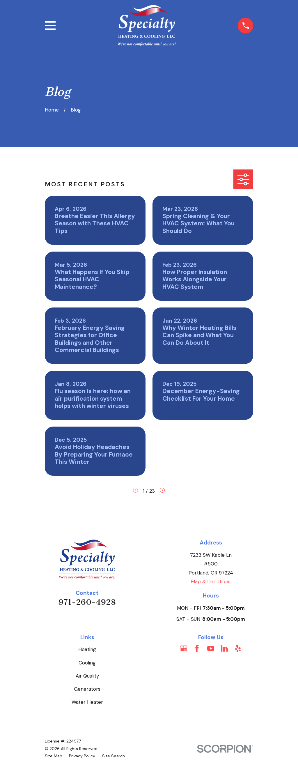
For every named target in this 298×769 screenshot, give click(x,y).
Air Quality (87, 676)
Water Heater (87, 702)
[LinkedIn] (224, 648)
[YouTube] (210, 648)
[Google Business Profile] (183, 648)
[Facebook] (197, 648)
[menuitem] (53, 756)
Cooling (87, 663)
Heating (87, 649)
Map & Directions (210, 581)
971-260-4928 (87, 602)
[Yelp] (238, 648)
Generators (87, 689)
